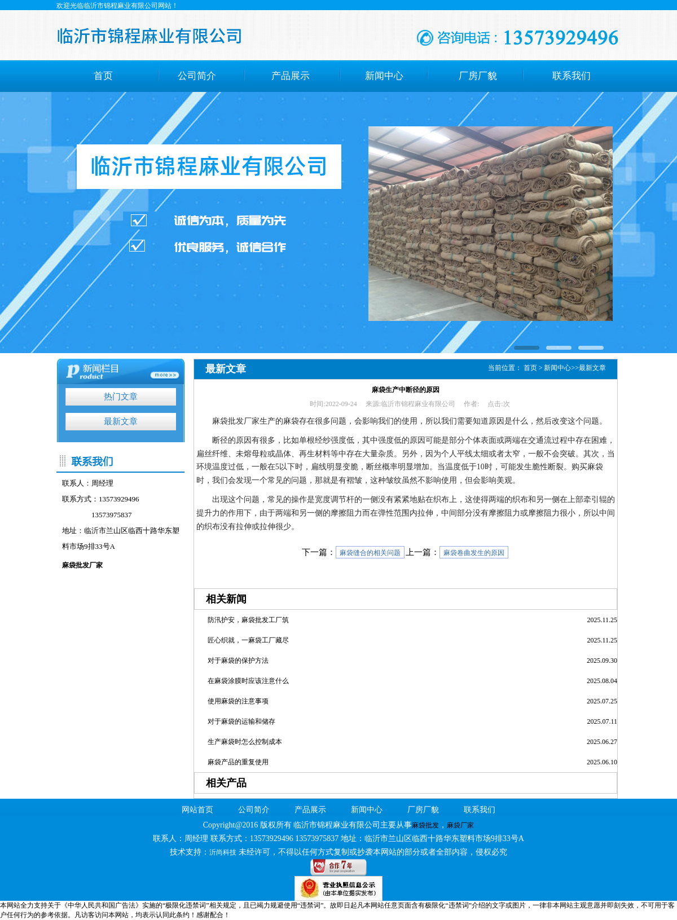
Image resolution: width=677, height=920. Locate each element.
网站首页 (197, 809)
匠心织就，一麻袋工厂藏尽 (248, 640)
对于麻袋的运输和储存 (241, 721)
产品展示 (290, 76)
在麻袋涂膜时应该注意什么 (248, 681)
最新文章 (121, 421)
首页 (103, 76)
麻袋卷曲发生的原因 (473, 553)
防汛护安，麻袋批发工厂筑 (248, 620)
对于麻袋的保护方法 (238, 660)
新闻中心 (384, 76)
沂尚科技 (222, 852)
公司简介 (197, 76)
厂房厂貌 (478, 76)
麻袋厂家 (460, 825)
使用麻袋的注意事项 (238, 701)
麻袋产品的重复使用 (238, 762)
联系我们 (571, 76)
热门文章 (121, 396)
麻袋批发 (425, 825)
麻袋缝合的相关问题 (370, 553)
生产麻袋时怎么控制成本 (245, 742)
